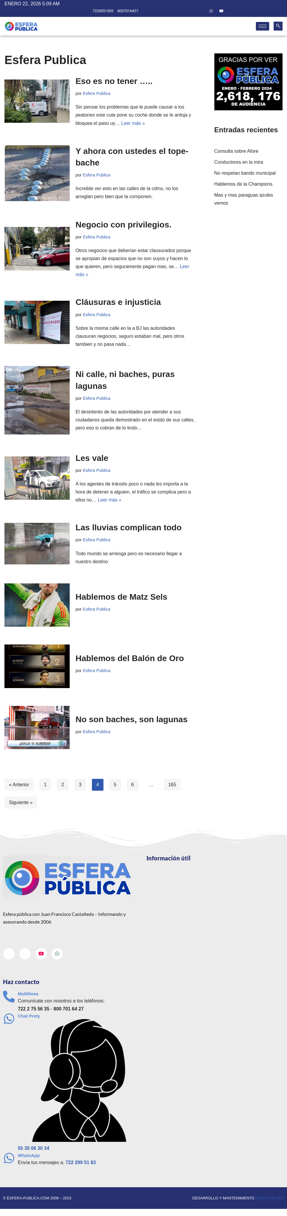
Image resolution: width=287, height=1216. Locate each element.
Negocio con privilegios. (124, 224)
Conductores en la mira (238, 162)
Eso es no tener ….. (114, 81)
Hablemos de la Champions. (244, 184)
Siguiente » (21, 803)
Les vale (92, 458)
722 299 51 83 (81, 1163)
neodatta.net (269, 1199)
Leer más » (133, 123)
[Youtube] (221, 11)
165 (172, 785)
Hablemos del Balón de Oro (130, 659)
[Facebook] (190, 11)
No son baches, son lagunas (132, 720)
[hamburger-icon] (262, 26)
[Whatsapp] (211, 11)
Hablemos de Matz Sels (122, 597)
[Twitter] (201, 11)
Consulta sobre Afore (236, 151)
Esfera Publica (96, 93)
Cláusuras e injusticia (118, 302)
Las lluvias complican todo (129, 528)
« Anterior (19, 785)
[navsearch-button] (278, 26)
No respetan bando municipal (245, 173)
